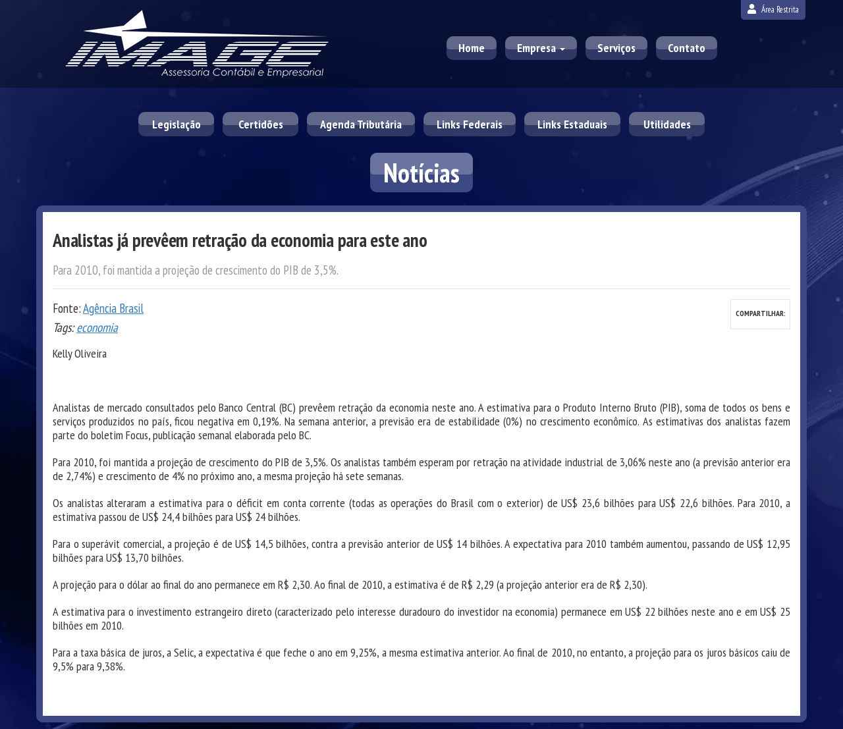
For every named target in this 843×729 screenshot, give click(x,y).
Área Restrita (773, 9)
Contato (686, 47)
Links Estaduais (572, 124)
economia (97, 327)
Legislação (176, 124)
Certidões (260, 124)
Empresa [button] (541, 47)
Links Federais (470, 124)
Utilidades (667, 124)
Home (471, 47)
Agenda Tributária (361, 124)
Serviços (616, 47)
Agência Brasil (113, 308)
